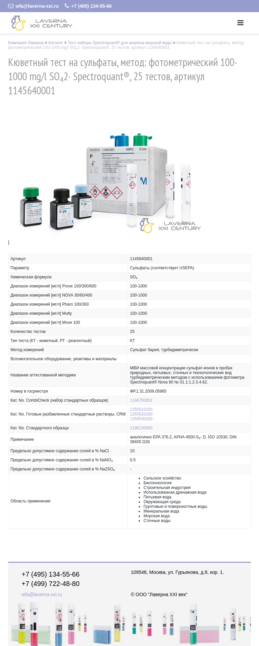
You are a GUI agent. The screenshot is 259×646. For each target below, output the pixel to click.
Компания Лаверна (26, 42)
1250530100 (141, 419)
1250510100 (141, 409)
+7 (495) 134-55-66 (88, 6)
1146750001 (141, 400)
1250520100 (141, 414)
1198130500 (141, 428)
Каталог (55, 42)
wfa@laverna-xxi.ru (33, 6)
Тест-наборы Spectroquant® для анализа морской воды (120, 42)
